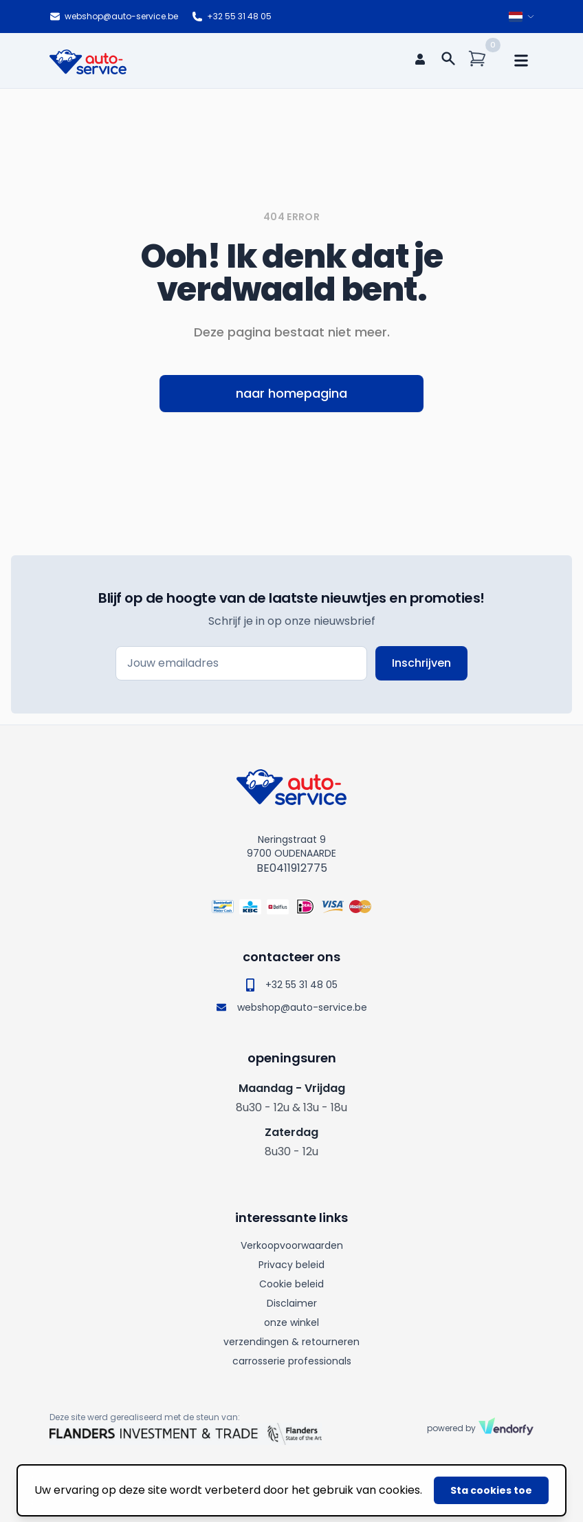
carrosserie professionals (291, 1361)
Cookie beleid (291, 1284)
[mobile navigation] (521, 60)
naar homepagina (291, 393)
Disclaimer (292, 1303)
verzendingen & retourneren (291, 1342)
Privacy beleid (291, 1265)
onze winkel (291, 1322)
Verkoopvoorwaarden (292, 1245)
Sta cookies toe (491, 1490)
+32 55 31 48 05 (232, 16)
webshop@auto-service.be (114, 16)
